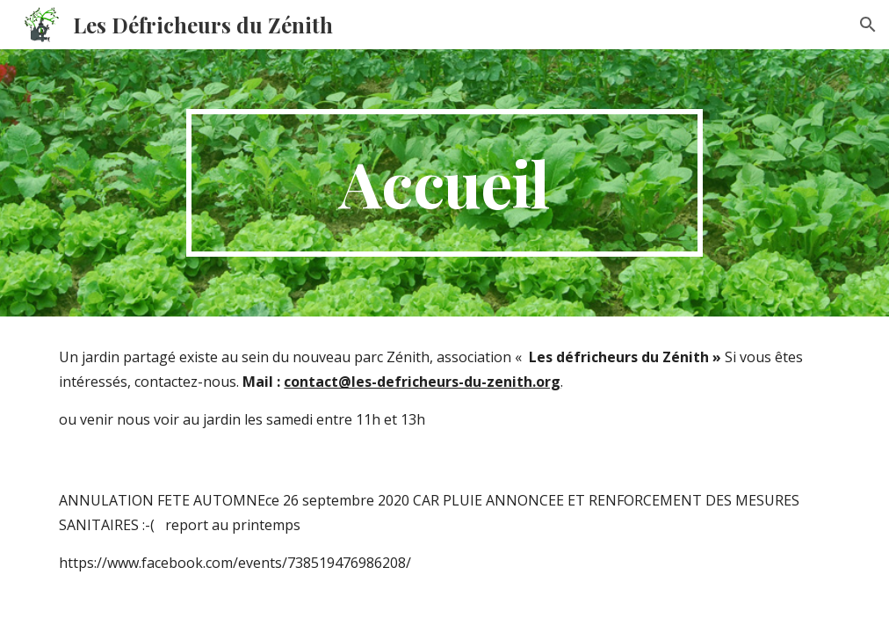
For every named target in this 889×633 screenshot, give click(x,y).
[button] (868, 25)
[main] (444, 183)
